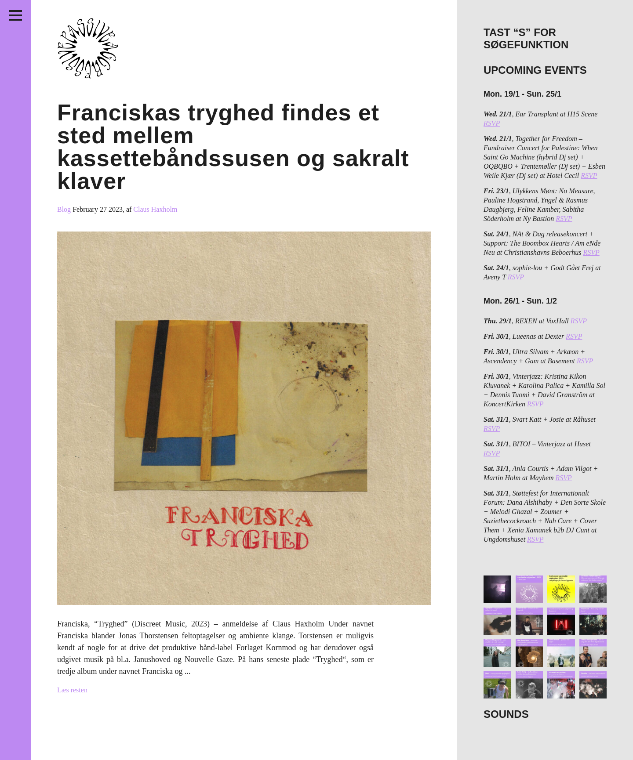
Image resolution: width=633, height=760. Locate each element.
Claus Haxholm (155, 209)
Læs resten (72, 690)
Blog (65, 209)
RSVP (492, 123)
